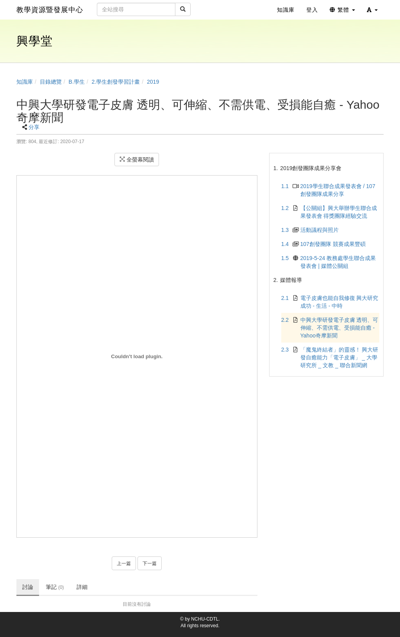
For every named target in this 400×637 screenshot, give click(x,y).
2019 (153, 82)
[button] (372, 10)
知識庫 (24, 82)
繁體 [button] (342, 10)
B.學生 (77, 82)
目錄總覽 (51, 82)
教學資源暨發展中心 (49, 10)
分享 (34, 127)
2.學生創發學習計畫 (116, 82)
